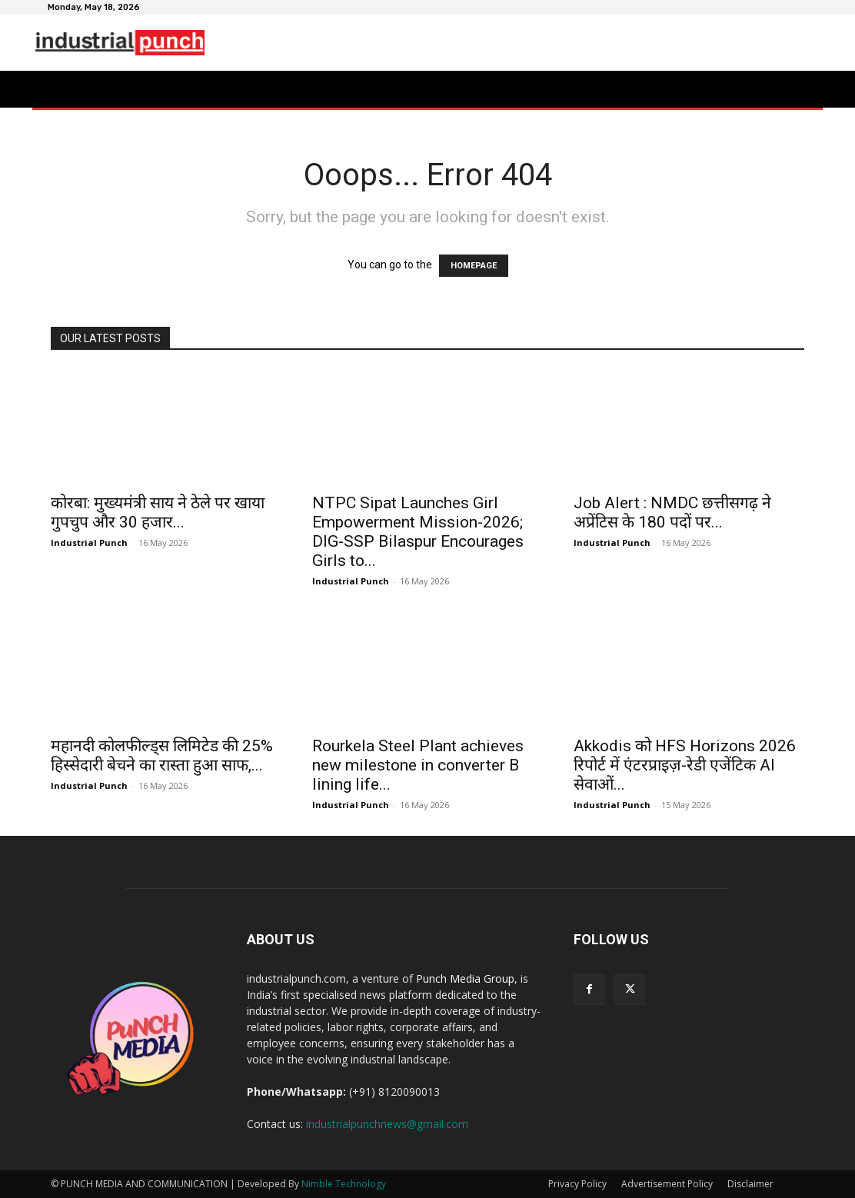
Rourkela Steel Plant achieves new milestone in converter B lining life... (418, 765)
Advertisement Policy (667, 1183)
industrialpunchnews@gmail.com (387, 1123)
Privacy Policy (577, 1183)
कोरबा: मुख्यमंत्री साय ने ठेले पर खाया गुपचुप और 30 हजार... (157, 512)
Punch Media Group (465, 978)
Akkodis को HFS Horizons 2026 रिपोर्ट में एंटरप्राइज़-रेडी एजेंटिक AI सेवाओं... (685, 765)
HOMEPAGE (474, 266)
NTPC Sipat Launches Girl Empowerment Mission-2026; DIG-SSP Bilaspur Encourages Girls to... (418, 532)
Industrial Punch (89, 542)
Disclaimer (750, 1183)
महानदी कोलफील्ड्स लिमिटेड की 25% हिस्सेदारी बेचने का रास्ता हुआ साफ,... (162, 755)
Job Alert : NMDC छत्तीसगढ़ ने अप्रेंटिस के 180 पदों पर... (672, 512)
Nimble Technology (343, 1183)
